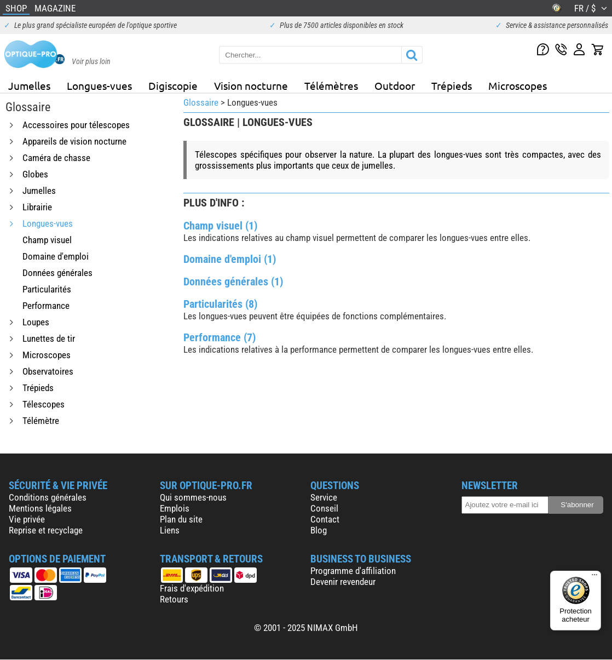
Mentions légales (40, 508)
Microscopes (517, 85)
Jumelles (29, 85)
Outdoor (394, 85)
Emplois (174, 508)
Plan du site (181, 519)
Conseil (324, 508)
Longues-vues (99, 85)
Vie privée (27, 519)
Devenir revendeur (343, 581)
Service (323, 497)
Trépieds (451, 85)
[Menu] (594, 577)
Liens (170, 530)
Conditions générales (47, 497)
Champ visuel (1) (220, 225)
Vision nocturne (251, 85)
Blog (318, 530)
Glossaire (200, 102)
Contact (324, 519)
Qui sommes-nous (193, 497)
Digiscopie (173, 85)
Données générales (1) (233, 281)
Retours (174, 599)
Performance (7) (219, 337)
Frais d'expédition (192, 588)
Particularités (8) (220, 304)
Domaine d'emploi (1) (229, 259)
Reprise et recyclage (46, 530)
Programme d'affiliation (353, 570)
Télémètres (331, 85)
